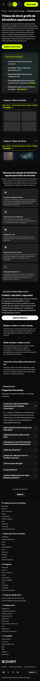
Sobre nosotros (6, 639)
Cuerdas (4, 557)
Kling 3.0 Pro (5, 618)
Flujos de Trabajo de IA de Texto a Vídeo (13, 598)
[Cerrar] (35, 100)
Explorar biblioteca (20, 318)
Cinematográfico (6, 547)
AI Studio (31, 83)
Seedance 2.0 (5, 608)
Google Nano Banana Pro (9, 631)
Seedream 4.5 (5, 629)
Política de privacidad (15, 667)
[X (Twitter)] (8, 672)
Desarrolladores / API (8, 644)
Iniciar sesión (31, 4)
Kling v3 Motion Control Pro (10, 623)
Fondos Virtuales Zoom (8, 529)
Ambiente (4, 554)
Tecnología (5, 526)
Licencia (4, 667)
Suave (3, 549)
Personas (4, 509)
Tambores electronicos (8, 539)
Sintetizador (5, 537)
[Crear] (10, 4)
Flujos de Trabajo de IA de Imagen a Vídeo (14, 600)
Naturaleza (5, 506)
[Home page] (9, 661)
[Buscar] (15, 4)
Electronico (5, 552)
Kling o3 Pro (5, 621)
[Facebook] (13, 672)
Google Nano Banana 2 (8, 611)
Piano (3, 544)
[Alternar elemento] (35, 406)
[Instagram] (4, 672)
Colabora (4, 652)
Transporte (5, 524)
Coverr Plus (5, 641)
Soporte (20, 494)
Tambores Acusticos (7, 559)
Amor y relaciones (7, 511)
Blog (3, 647)
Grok (3, 626)
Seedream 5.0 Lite (7, 616)
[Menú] (4, 4)
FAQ (3, 649)
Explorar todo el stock (12, 47)
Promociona (5, 654)
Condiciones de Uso (29, 667)
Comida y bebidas (7, 519)
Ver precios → (22, 89)
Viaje (3, 521)
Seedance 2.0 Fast (7, 613)
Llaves (3, 542)
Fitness (4, 514)
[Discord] (18, 672)
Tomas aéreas (6, 516)
